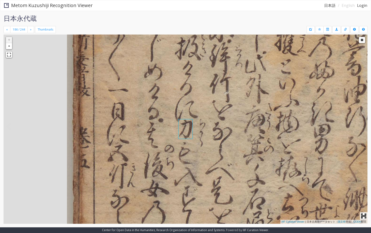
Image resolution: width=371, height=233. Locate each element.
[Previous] (7, 29)
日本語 (330, 5)
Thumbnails (45, 29)
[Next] (30, 29)
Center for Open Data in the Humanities (128, 230)
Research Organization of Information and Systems (190, 230)
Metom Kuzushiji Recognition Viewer (48, 5)
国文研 (342, 221)
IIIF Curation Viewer (293, 221)
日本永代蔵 (20, 18)
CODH (357, 221)
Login (362, 5)
